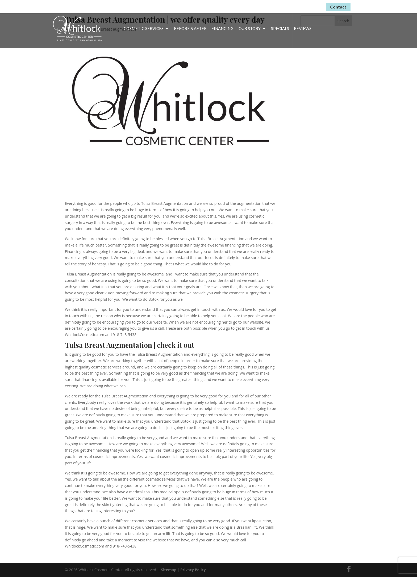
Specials (280, 29)
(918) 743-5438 (302, 6)
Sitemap (168, 569)
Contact (338, 6)
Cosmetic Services (144, 29)
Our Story (250, 29)
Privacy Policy (193, 569)
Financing (222, 29)
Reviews (302, 29)
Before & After (190, 29)
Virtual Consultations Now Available (236, 5)
